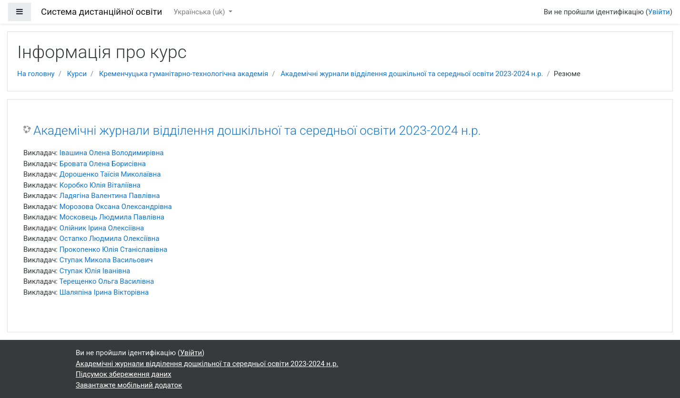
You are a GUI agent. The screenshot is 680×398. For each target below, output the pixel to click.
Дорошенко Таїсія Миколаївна (110, 174)
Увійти (659, 12)
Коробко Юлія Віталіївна (100, 185)
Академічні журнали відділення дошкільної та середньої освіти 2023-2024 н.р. (411, 74)
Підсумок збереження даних (123, 374)
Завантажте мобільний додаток (129, 385)
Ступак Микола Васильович (106, 260)
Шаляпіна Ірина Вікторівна (104, 292)
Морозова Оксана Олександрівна (116, 206)
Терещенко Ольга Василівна (106, 281)
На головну (36, 74)
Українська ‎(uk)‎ (200, 12)
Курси (77, 74)
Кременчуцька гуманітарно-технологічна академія (183, 74)
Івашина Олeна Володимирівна (112, 153)
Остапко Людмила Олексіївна (110, 238)
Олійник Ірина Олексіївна (102, 228)
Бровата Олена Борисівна (103, 163)
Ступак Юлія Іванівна (95, 271)
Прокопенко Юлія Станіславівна (114, 249)
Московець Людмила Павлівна (112, 217)
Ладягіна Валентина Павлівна (110, 195)
